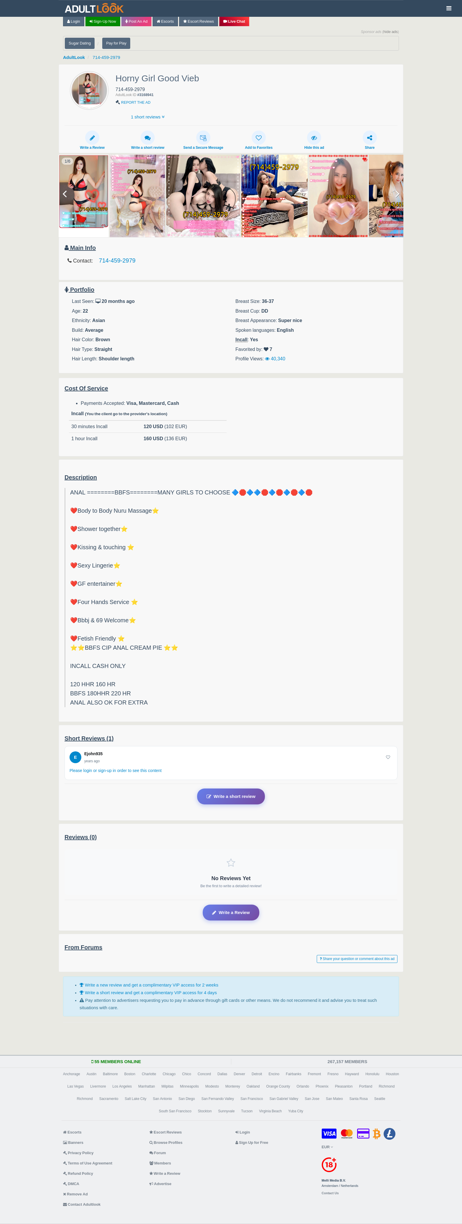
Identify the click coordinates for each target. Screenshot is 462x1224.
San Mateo (334, 1099)
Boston (129, 1074)
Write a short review (147, 140)
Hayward (352, 1074)
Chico (186, 1074)
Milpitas (167, 1086)
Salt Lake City (135, 1099)
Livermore (98, 1086)
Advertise (160, 1184)
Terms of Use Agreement (87, 1163)
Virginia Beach (270, 1111)
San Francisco (251, 1099)
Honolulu (372, 1074)
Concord (204, 1074)
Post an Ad (136, 21)
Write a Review (92, 140)
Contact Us (330, 1193)
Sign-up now (103, 21)
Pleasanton (344, 1086)
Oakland (253, 1086)
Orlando (303, 1086)
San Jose (312, 1099)
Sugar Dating (80, 43)
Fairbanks (293, 1074)
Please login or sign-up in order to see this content (115, 770)
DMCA (71, 1184)
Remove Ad (75, 1194)
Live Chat (234, 21)
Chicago (169, 1074)
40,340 (275, 358)
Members (160, 1163)
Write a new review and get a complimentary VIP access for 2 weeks (149, 985)
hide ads (390, 32)
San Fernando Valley (218, 1099)
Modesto (212, 1086)
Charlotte (149, 1074)
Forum (157, 1153)
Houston (392, 1074)
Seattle (379, 1099)
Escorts (165, 21)
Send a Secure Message (203, 140)
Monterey (232, 1086)
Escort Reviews (198, 21)
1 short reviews (148, 117)
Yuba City (295, 1111)
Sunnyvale (226, 1111)
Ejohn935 (93, 754)
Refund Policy (78, 1173)
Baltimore (110, 1074)
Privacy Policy (78, 1153)
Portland (365, 1086)
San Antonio (162, 1099)
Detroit (257, 1074)
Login (73, 21)
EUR (327, 1147)
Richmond (387, 1086)
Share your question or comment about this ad (357, 959)
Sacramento (108, 1099)
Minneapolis (189, 1086)
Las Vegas (75, 1086)
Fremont (314, 1074)
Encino (273, 1074)
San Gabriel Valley (283, 1099)
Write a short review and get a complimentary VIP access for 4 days (148, 992)
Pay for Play (116, 43)
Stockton (205, 1111)
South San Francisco (175, 1111)
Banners (73, 1142)
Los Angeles (122, 1086)
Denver (239, 1074)
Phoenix (322, 1086)
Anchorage (71, 1074)
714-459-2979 (106, 57)
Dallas (222, 1074)
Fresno (332, 1074)
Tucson (247, 1111)
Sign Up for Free (251, 1142)
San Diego (187, 1099)
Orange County (278, 1086)
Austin (91, 1074)
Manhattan (146, 1086)
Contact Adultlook (81, 1204)
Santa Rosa (358, 1099)
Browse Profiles (166, 1142)
